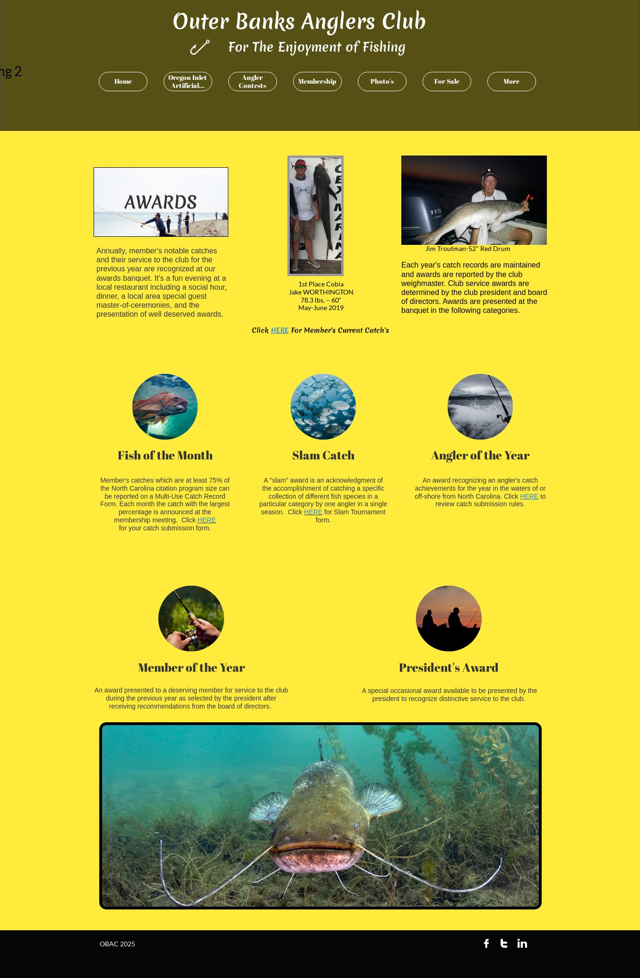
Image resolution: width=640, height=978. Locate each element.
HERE (280, 330)
